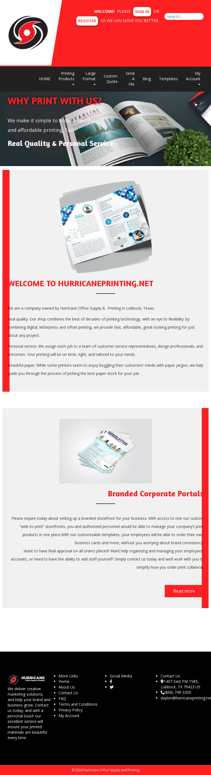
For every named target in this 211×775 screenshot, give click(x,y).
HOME (44, 78)
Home (64, 681)
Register (87, 20)
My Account (69, 715)
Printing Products (66, 78)
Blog (147, 78)
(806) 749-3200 (176, 692)
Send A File (130, 79)
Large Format (89, 78)
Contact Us (68, 692)
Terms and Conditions (78, 704)
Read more (184, 591)
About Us (67, 687)
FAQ (62, 698)
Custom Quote (111, 78)
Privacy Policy (70, 709)
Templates (168, 78)
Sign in (142, 11)
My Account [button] (193, 78)
